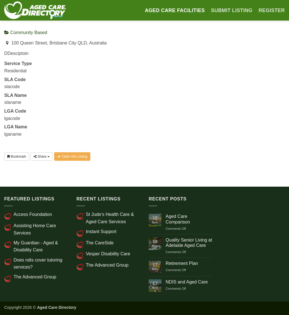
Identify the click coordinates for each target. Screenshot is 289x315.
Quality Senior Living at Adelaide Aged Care (189, 243)
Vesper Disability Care (108, 253)
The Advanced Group (35, 276)
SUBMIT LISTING (232, 10)
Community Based (25, 32)
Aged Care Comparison (178, 219)
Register (272, 10)
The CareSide (100, 242)
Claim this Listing (72, 156)
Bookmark (16, 156)
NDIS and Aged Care (187, 282)
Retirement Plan (182, 263)
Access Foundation (33, 214)
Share (42, 156)
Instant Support (101, 231)
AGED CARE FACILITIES (175, 10)
